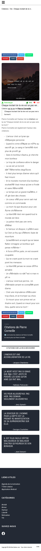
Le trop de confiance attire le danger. (22, 162)
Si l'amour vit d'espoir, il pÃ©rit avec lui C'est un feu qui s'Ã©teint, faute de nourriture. (22, 233)
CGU (37, 546)
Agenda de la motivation (11, 484)
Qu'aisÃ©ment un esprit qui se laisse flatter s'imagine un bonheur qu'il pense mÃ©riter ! (22, 244)
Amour (4, 507)
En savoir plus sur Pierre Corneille (14, 337)
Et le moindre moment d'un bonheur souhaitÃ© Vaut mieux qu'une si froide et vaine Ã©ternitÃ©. (22, 185)
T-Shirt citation (7, 487)
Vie (3, 518)
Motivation (6, 515)
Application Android (9, 489)
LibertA (4, 513)
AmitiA (4, 505)
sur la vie (11, 109)
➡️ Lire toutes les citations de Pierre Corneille (18, 335)
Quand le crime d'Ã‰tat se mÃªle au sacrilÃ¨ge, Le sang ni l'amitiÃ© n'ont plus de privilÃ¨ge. (22, 147)
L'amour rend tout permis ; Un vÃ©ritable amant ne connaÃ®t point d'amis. (22, 285)
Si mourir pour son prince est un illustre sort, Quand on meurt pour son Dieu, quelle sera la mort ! (22, 303)
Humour (5, 510)
